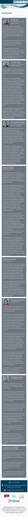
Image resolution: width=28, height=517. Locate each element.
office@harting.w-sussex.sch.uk (15, 490)
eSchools (18, 509)
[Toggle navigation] (26, 2)
